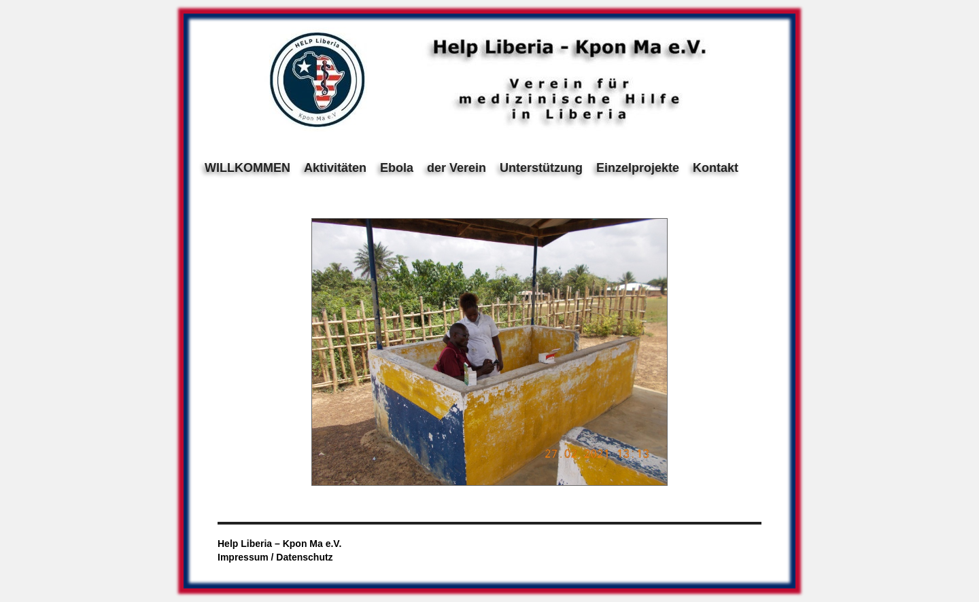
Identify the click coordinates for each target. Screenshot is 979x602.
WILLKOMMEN (247, 168)
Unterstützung (541, 168)
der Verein (456, 168)
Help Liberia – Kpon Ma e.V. (279, 543)
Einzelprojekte (637, 168)
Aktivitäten (335, 168)
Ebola (396, 168)
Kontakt (715, 168)
